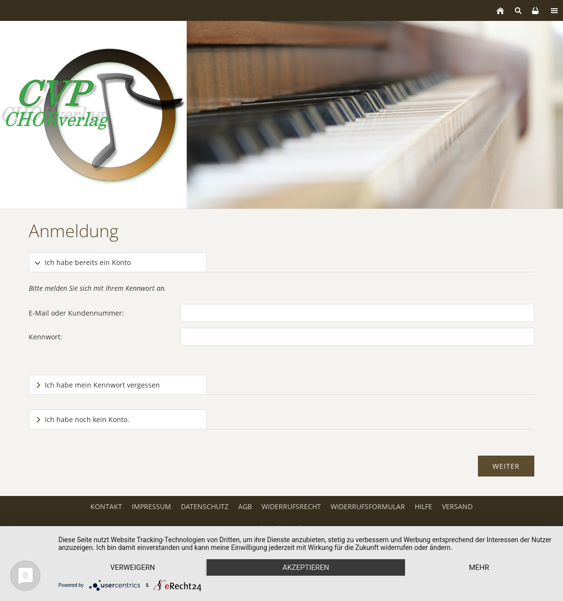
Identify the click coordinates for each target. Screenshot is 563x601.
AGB (245, 506)
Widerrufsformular (368, 506)
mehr (479, 567)
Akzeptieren (305, 567)
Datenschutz (205, 506)
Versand (457, 506)
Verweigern (132, 567)
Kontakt (106, 506)
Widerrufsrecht (291, 506)
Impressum (151, 506)
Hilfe (423, 506)
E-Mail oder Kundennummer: (76, 313)
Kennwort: (45, 336)
